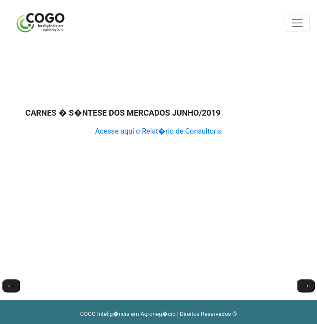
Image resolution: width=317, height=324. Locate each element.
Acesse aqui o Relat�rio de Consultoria (158, 131)
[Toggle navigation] (297, 23)
